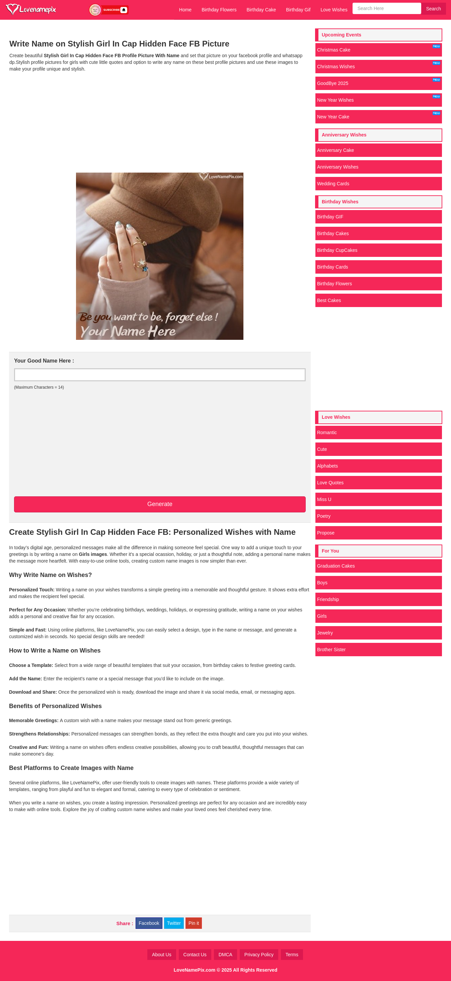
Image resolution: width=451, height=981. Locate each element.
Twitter (174, 923)
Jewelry (325, 632)
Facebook (149, 923)
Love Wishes (333, 9)
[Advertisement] (160, 122)
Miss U (324, 499)
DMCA (225, 954)
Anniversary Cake (335, 150)
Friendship (328, 599)
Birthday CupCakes (337, 250)
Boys (322, 582)
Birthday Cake (261, 9)
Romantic (327, 432)
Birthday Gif (298, 9)
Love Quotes (330, 482)
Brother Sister (331, 649)
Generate (159, 504)
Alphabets (327, 466)
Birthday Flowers (219, 9)
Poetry (323, 516)
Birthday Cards (332, 267)
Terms (292, 954)
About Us (161, 954)
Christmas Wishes (378, 65)
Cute (322, 449)
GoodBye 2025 (378, 82)
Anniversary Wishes (338, 167)
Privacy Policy (259, 954)
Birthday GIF (330, 216)
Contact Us (195, 954)
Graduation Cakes (336, 566)
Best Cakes (329, 300)
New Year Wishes (378, 99)
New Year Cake (378, 115)
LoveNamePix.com (195, 970)
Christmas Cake (378, 48)
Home (185, 9)
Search (433, 8)
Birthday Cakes (333, 233)
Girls (322, 616)
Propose (325, 532)
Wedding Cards (333, 183)
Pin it (194, 923)
